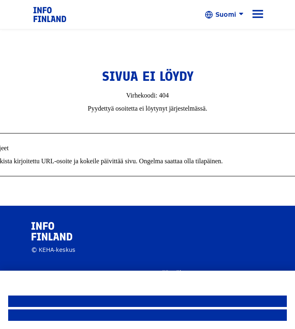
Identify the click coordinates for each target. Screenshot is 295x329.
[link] (49, 14)
